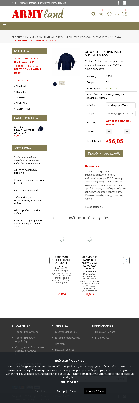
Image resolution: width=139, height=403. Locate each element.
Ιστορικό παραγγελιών (67, 337)
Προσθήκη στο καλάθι (104, 153)
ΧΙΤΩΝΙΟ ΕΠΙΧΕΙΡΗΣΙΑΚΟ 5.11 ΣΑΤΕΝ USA (29, 131)
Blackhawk (21, 86)
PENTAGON (21, 103)
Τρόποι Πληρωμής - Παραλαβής (26, 339)
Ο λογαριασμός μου (66, 331)
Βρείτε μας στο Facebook (26, 190)
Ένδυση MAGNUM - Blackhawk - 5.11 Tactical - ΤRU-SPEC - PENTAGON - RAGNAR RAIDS (66, 37)
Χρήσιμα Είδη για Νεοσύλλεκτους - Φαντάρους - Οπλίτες (29, 200)
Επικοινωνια (102, 337)
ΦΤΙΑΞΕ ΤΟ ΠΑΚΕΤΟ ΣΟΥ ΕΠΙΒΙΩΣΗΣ (25, 171)
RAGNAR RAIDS (23, 108)
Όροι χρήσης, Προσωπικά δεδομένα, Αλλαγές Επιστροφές (29, 350)
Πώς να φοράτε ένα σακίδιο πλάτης (27, 212)
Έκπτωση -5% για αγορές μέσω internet (29, 182)
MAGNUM (20, 97)
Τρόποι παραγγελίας (26, 331)
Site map (60, 343)
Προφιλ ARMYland (105, 331)
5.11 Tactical (116, 37)
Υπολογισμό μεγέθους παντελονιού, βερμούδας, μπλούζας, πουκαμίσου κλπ (27, 159)
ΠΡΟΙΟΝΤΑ (17, 37)
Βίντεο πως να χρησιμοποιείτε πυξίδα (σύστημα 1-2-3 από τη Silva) (29, 223)
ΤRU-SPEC (21, 91)
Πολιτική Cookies (64, 349)
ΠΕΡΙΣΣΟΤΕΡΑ (69, 382)
